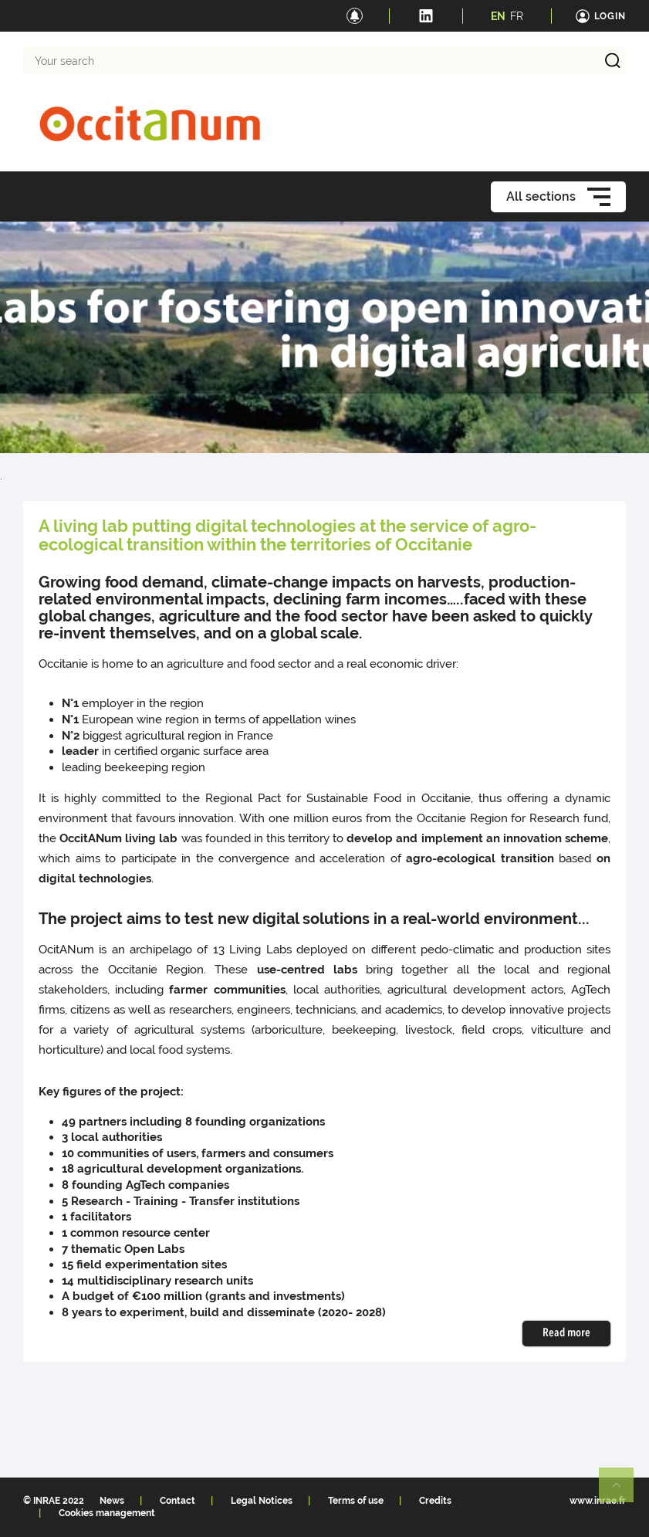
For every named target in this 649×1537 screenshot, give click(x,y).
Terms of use (356, 1500)
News (112, 1500)
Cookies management (107, 1513)
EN (498, 16)
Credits (435, 1500)
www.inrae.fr (598, 1500)
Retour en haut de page (623, 1491)
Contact (177, 1500)
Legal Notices (261, 1500)
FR (516, 16)
